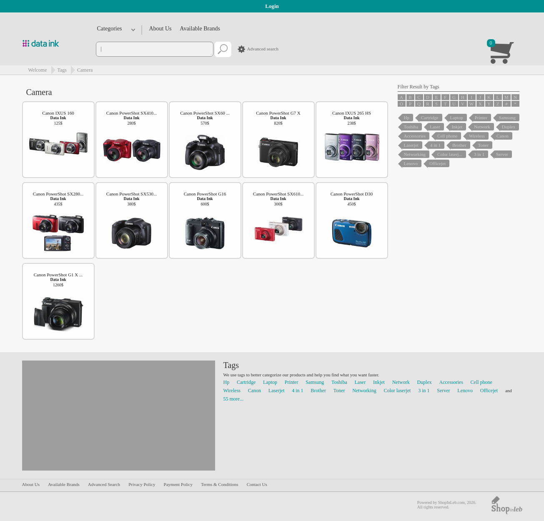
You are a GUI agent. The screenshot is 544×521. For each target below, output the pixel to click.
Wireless (232, 390)
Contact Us (257, 484)
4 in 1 (297, 390)
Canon (254, 390)
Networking (364, 390)
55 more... (233, 399)
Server (443, 390)
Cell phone (481, 382)
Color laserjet (397, 390)
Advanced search (262, 48)
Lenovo (465, 390)
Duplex (424, 382)
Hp (226, 382)
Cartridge (246, 382)
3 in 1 (423, 390)
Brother (318, 390)
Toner (339, 390)
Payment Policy (178, 484)
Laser (360, 382)
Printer (291, 382)
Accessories (451, 382)
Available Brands (200, 28)
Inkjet (379, 382)
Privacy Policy (141, 484)
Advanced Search (104, 484)
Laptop (270, 382)
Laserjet (276, 390)
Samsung (315, 382)
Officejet (489, 390)
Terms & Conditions (219, 484)
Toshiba (339, 382)
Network (401, 382)
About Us (160, 28)
